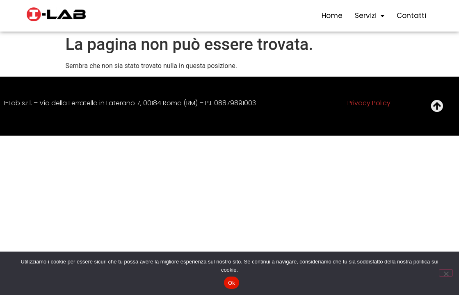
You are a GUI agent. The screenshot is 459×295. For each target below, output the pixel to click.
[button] (369, 15)
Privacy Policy (368, 103)
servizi (369, 15)
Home (332, 15)
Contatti (411, 15)
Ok (231, 283)
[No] (446, 273)
